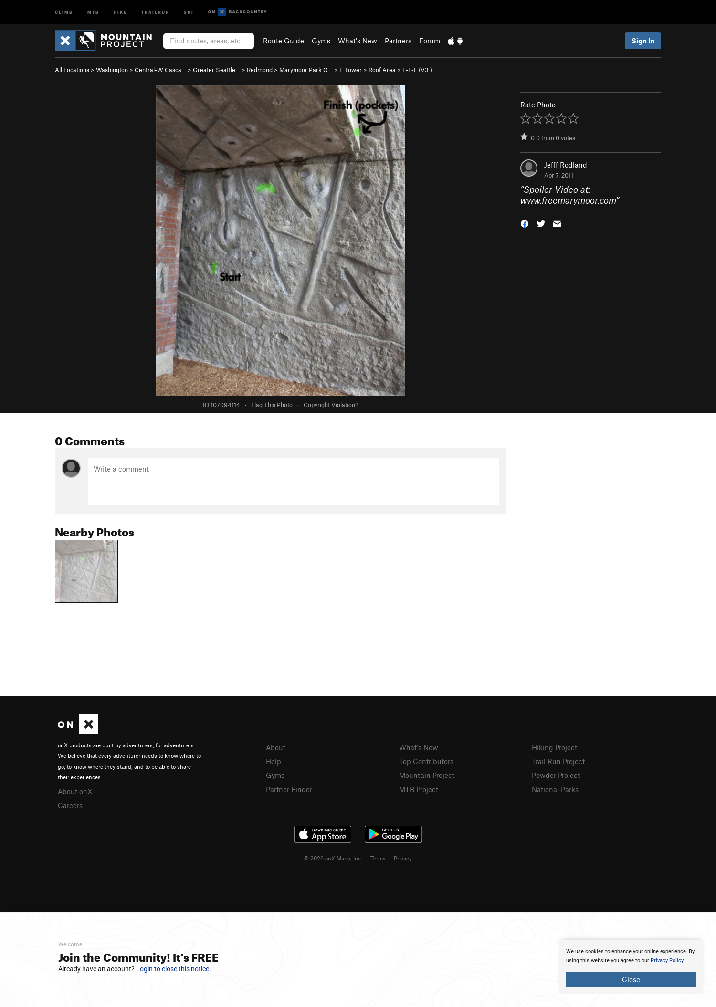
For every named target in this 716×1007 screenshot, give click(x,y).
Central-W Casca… (160, 69)
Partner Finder (289, 789)
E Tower (350, 69)
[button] (524, 222)
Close (631, 979)
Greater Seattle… (216, 69)
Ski (189, 12)
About (275, 747)
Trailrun (155, 12)
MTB (93, 12)
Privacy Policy (667, 960)
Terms (378, 858)
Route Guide (283, 40)
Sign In (643, 40)
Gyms (321, 40)
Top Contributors (426, 761)
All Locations (72, 69)
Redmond (260, 69)
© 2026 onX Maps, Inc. (333, 858)
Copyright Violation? (331, 405)
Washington (112, 69)
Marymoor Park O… (306, 69)
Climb (64, 12)
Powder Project (556, 775)
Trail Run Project (558, 761)
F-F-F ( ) (417, 69)
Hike (120, 12)
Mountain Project (426, 775)
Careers (70, 805)
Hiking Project (554, 747)
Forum (429, 40)
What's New (357, 40)
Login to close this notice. (173, 969)
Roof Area (382, 69)
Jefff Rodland (565, 164)
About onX (75, 791)
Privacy (403, 858)
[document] (631, 967)
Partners (398, 40)
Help (273, 761)
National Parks (555, 789)
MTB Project (418, 789)
